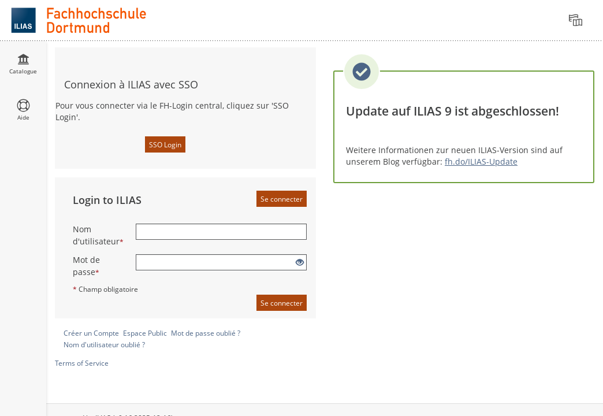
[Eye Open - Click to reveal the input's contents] (300, 262)
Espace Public (145, 333)
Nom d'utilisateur (98, 235)
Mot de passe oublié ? (205, 333)
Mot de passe (86, 265)
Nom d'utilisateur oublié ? (104, 345)
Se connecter (281, 199)
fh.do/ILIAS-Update (481, 161)
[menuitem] (577, 20)
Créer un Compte (91, 333)
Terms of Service (82, 363)
